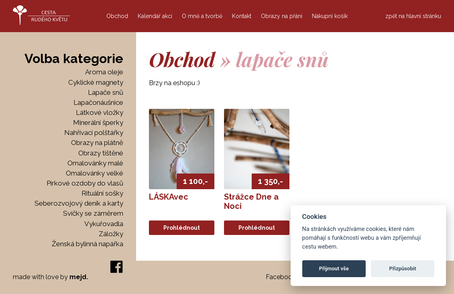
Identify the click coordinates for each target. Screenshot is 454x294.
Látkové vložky (99, 112)
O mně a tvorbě (202, 16)
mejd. (78, 277)
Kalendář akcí (155, 16)
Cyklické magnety (95, 82)
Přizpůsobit (402, 268)
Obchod (117, 16)
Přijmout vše (334, 268)
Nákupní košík (330, 16)
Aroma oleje (104, 72)
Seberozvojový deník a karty (79, 203)
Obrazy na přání (281, 16)
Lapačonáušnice (98, 102)
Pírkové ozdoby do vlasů (85, 183)
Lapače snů (105, 92)
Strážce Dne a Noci (251, 201)
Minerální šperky (98, 123)
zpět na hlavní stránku (413, 16)
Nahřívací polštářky (93, 133)
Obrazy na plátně (97, 143)
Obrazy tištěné (100, 153)
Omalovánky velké (94, 173)
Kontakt (241, 16)
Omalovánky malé (95, 163)
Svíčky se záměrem (93, 213)
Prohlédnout (181, 228)
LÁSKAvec (168, 197)
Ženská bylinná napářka (87, 244)
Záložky (111, 234)
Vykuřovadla (103, 224)
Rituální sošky (102, 193)
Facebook (280, 277)
